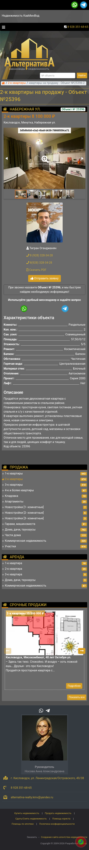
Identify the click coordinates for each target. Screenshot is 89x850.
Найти (82, 75)
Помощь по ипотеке (23, 824)
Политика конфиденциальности (57, 824)
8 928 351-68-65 (77, 27)
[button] (44, 157)
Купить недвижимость (26, 813)
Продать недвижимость (58, 813)
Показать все (77, 697)
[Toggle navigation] (2, 27)
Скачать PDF (36, 270)
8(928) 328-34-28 (39, 262)
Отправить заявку (44, 278)
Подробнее (74, 685)
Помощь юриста (61, 818)
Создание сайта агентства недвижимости (64, 837)
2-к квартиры (17, 83)
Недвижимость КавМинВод (20, 15)
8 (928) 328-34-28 (39, 255)
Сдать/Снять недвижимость (31, 818)
